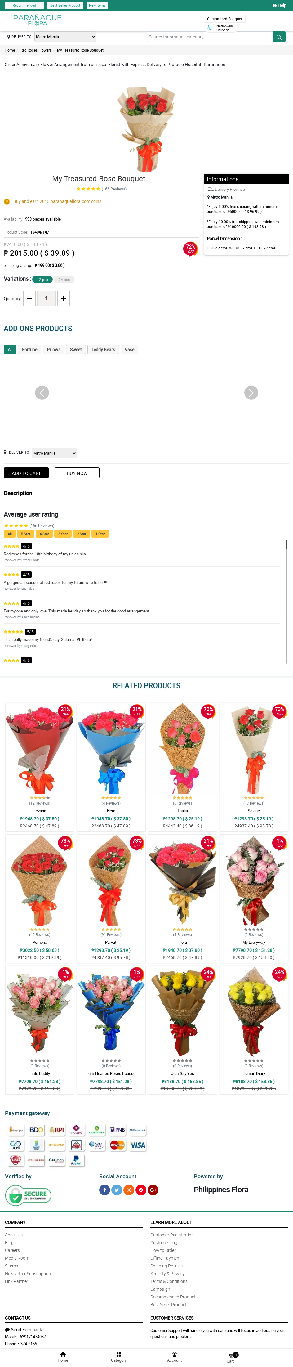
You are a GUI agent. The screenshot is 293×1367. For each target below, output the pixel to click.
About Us (14, 1233)
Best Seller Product (65, 5)
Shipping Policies (166, 1264)
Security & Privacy (167, 1272)
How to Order (163, 1248)
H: (259, 247)
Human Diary (253, 1073)
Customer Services (171, 1316)
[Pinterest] (140, 1188)
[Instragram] (128, 1188)
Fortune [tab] (29, 349)
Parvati (111, 942)
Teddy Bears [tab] (103, 349)
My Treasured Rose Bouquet (80, 49)
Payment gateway (24, 1112)
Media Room (17, 1256)
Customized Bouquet (224, 18)
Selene (254, 810)
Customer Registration (172, 1233)
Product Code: (25, 232)
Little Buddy (39, 1073)
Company (15, 1220)
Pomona (40, 942)
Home (10, 49)
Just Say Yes (182, 1073)
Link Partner (16, 1279)
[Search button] (279, 36)
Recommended (24, 5)
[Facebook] (104, 1188)
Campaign (160, 1287)
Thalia (182, 810)
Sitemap (13, 1264)
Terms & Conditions (169, 1279)
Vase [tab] (129, 349)
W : (237, 247)
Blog (9, 1241)
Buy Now (77, 473)
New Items (97, 5)
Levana (39, 810)
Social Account (116, 1175)
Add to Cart (26, 473)
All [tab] (10, 349)
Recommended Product (173, 1295)
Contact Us (17, 1316)
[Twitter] (116, 1188)
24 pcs (64, 279)
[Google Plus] (153, 1188)
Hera (111, 810)
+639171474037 (32, 1335)
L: (216, 247)
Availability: (31, 219)
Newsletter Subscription (28, 1272)
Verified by (17, 1175)
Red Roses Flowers (35, 49)
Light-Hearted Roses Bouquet (111, 1073)
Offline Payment (165, 1256)
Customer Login (165, 1241)
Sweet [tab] (76, 349)
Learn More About (171, 1220)
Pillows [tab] (53, 349)
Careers (12, 1248)
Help (279, 5)
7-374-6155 (27, 1342)
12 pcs (42, 279)
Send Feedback (23, 1327)
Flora (182, 942)
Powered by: (208, 1175)
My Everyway (253, 942)
